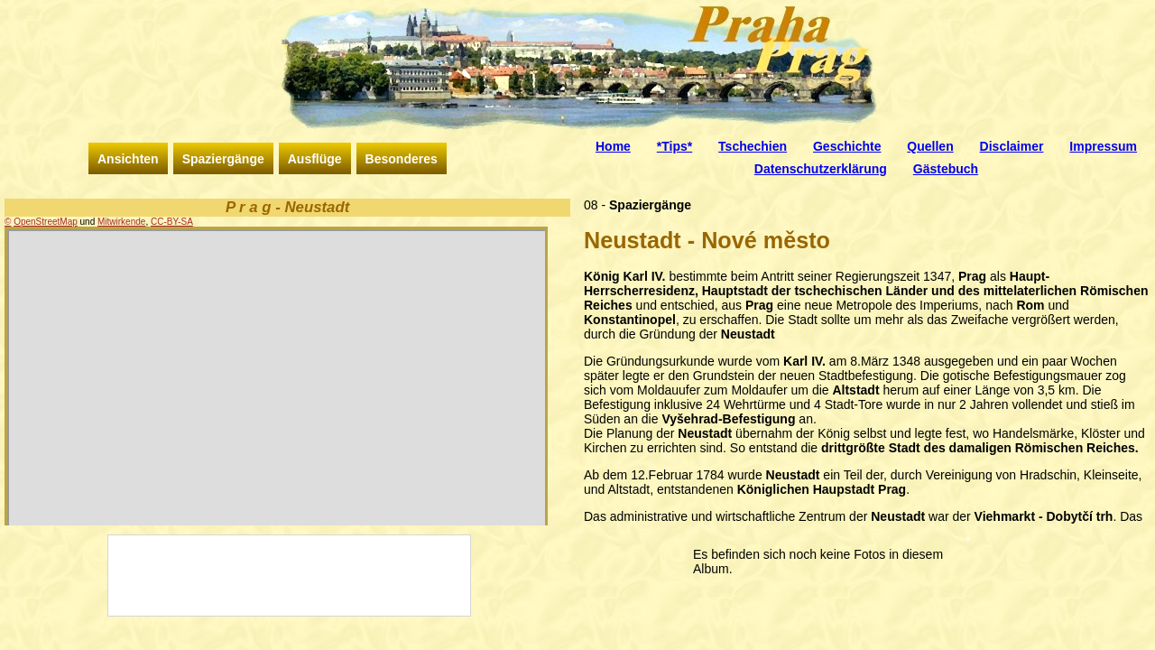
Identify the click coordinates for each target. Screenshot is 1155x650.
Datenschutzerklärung (820, 169)
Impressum (1103, 146)
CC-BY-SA (172, 222)
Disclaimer (1012, 146)
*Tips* (674, 146)
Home (613, 146)
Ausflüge (315, 159)
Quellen (930, 146)
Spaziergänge (223, 159)
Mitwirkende (121, 222)
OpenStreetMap (46, 222)
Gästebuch (945, 169)
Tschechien (752, 146)
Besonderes (401, 159)
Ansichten (128, 159)
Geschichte (847, 146)
